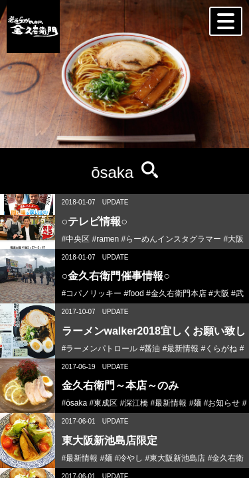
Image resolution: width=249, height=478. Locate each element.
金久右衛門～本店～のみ (120, 385)
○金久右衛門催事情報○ (116, 275)
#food (134, 293)
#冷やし (129, 458)
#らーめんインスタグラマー (172, 239)
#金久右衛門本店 (176, 293)
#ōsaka (75, 403)
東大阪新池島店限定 (109, 440)
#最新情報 (181, 348)
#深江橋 (134, 403)
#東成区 (104, 403)
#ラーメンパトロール (100, 348)
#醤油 (150, 348)
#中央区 (76, 239)
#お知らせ (222, 403)
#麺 (195, 403)
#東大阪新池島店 (175, 458)
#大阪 (234, 239)
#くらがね (219, 348)
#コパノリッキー (92, 293)
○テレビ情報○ (94, 221)
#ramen (106, 239)
